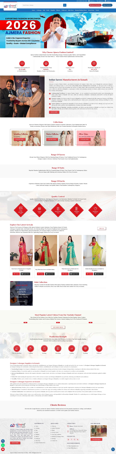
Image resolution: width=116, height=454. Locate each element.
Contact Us (100, 1)
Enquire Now (25, 273)
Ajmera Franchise (95, 5)
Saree (33, 10)
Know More (54, 112)
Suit (44, 10)
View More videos (58, 327)
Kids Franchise (107, 5)
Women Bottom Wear (81, 10)
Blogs (53, 430)
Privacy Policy (55, 432)
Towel (97, 10)
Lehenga (39, 10)
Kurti (47, 10)
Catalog (16, 273)
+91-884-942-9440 (82, 1)
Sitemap (54, 438)
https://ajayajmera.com (73, 446)
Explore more (20, 139)
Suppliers (108, 1)
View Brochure (96, 439)
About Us (91, 1)
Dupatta (53, 10)
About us (54, 426)
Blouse (58, 10)
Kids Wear (71, 10)
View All (101, 228)
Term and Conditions (56, 434)
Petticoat (64, 10)
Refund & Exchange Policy (58, 436)
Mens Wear (91, 10)
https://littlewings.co (72, 448)
